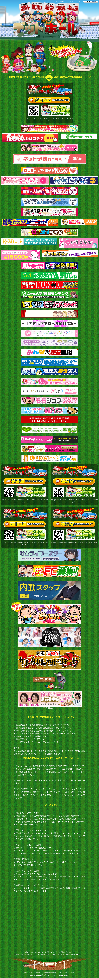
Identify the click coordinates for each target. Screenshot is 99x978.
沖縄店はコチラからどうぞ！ (74, 524)
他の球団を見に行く (49, 680)
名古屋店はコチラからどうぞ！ (49, 100)
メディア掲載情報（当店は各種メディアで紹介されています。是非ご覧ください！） (55, 110)
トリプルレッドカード (49, 660)
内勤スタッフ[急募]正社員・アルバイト (49, 590)
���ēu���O (97, 33)
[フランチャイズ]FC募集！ (49, 571)
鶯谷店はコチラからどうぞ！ (24, 481)
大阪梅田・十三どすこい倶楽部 (49, 614)
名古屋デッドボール (48, 975)
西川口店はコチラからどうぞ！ (24, 524)
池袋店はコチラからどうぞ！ (74, 481)
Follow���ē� (97, 17)
